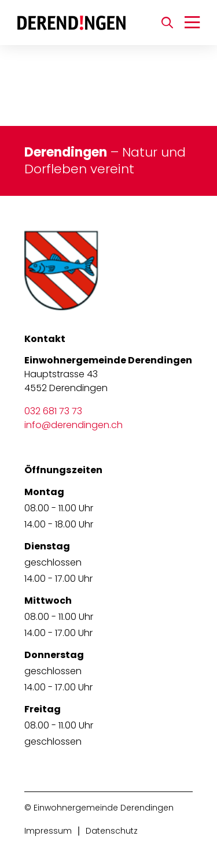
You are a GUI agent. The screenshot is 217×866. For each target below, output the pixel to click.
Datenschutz (112, 831)
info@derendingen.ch (73, 425)
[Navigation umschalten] (192, 22)
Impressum (48, 831)
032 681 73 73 (53, 411)
